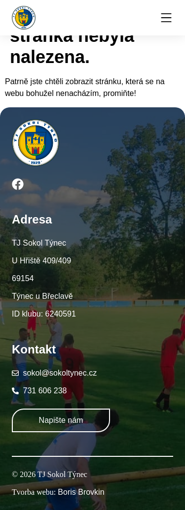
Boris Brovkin (81, 492)
